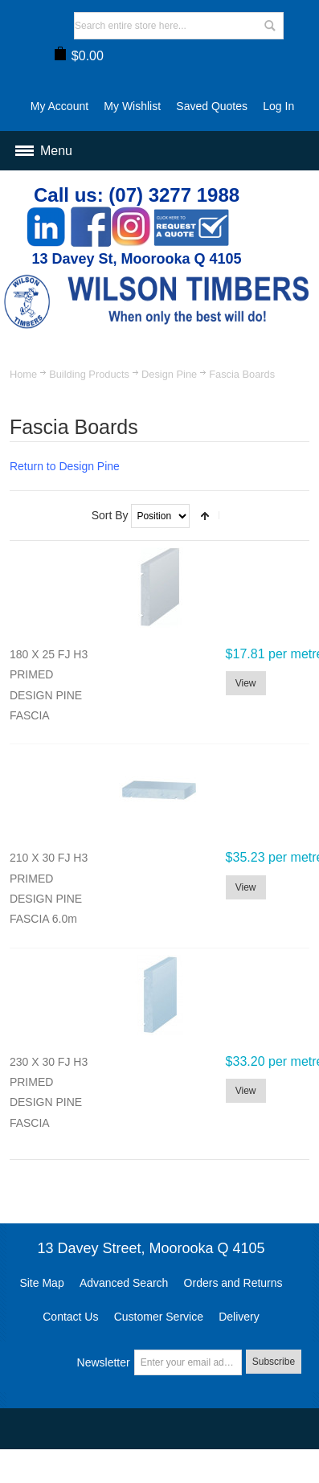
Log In (278, 106)
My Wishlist (132, 106)
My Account (59, 106)
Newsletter (103, 1362)
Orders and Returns (233, 1282)
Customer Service (158, 1316)
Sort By (110, 515)
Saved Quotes (211, 106)
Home (23, 374)
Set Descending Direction (205, 516)
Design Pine (169, 374)
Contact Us (70, 1316)
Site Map (41, 1282)
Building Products (89, 374)
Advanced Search (124, 1282)
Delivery (239, 1316)
